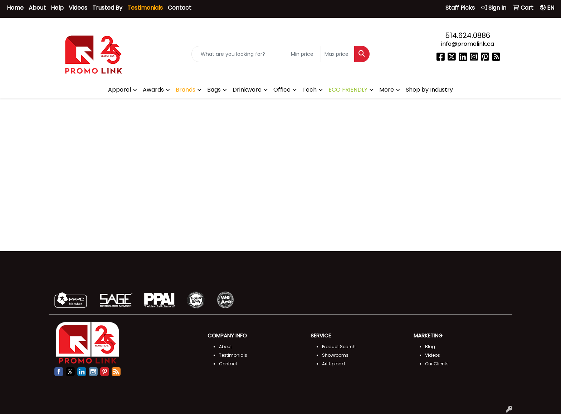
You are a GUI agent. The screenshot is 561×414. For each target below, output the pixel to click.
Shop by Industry (429, 90)
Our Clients (437, 364)
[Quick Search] (239, 54)
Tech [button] (309, 90)
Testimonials (233, 355)
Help (57, 8)
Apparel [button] (119, 90)
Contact (179, 8)
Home (15, 8)
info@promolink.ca (467, 44)
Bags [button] (214, 90)
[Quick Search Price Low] (304, 54)
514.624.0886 (467, 35)
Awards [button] (153, 90)
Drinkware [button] (247, 90)
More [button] (386, 90)
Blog (430, 347)
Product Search (339, 347)
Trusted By (107, 8)
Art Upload (333, 364)
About (37, 8)
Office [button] (282, 90)
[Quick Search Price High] (338, 54)
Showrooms (335, 355)
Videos (78, 8)
